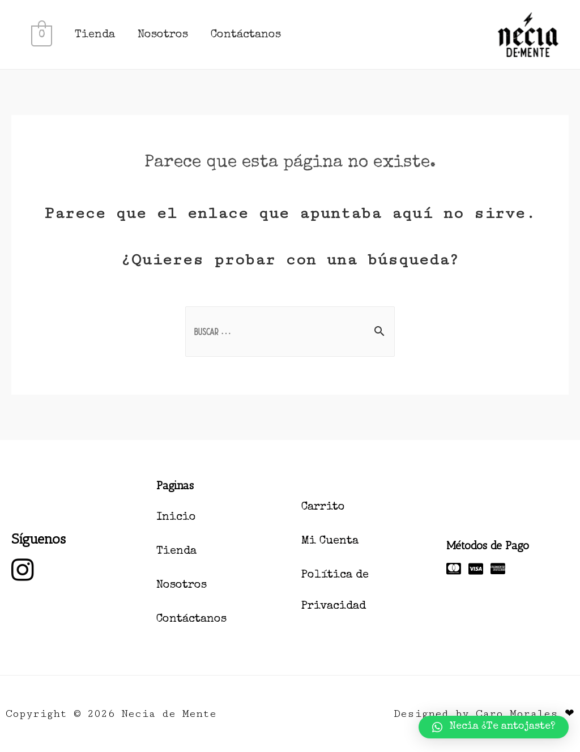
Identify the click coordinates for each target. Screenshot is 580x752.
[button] (494, 727)
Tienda (94, 35)
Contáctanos (245, 35)
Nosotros (162, 35)
